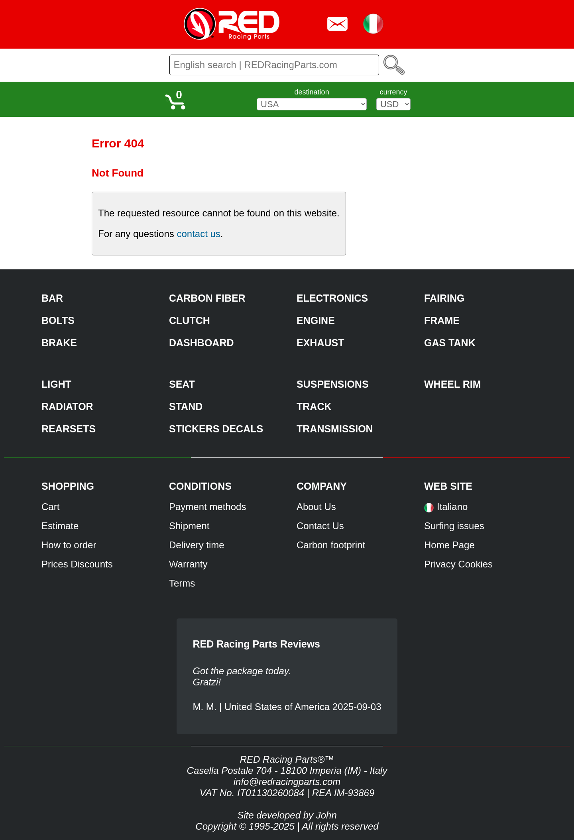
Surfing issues (454, 525)
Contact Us (320, 525)
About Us (316, 506)
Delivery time (196, 545)
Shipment (189, 525)
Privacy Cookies (458, 564)
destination (312, 92)
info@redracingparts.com (287, 781)
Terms (182, 583)
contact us (198, 233)
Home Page (449, 545)
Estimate (60, 525)
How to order (68, 545)
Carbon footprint (331, 545)
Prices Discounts (77, 564)
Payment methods (207, 506)
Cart (50, 506)
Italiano (452, 506)
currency (393, 92)
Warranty (188, 564)
